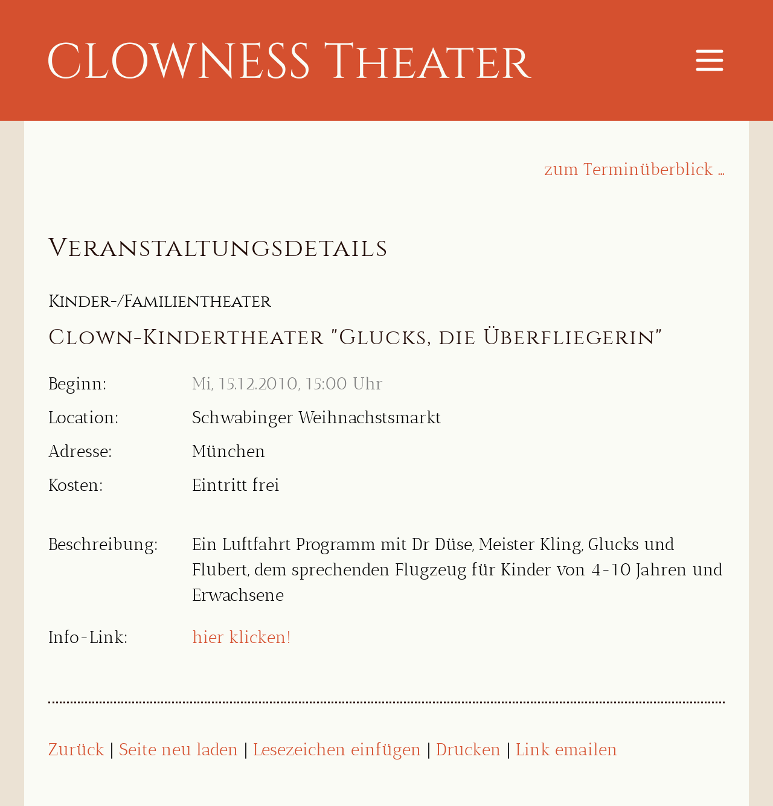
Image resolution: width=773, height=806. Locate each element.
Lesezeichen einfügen (337, 749)
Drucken (468, 749)
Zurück (76, 749)
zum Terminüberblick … (634, 169)
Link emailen (567, 749)
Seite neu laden (179, 749)
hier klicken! (241, 637)
